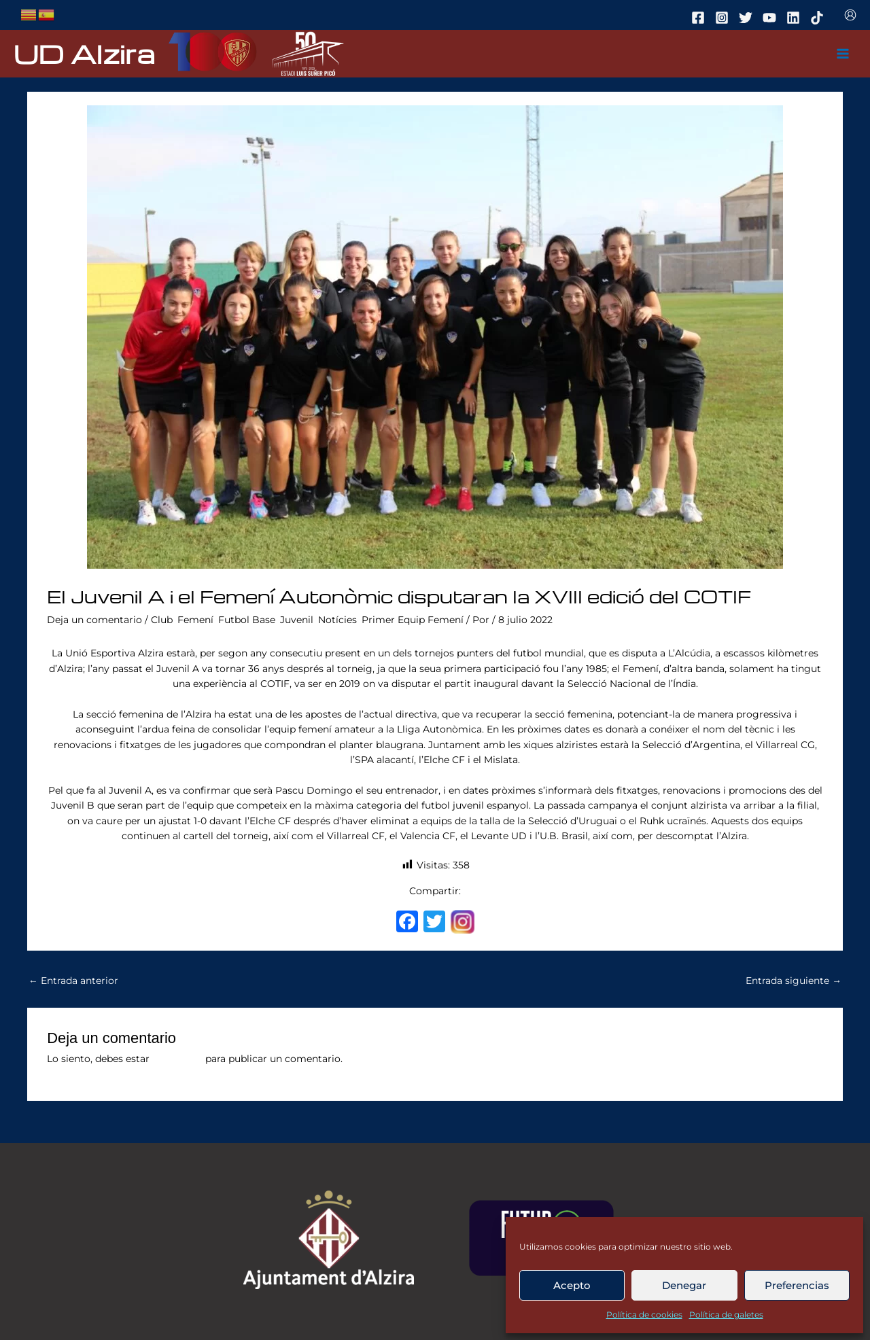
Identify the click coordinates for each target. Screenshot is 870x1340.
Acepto (572, 1285)
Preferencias (797, 1285)
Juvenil (296, 619)
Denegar (684, 1285)
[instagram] (724, 17)
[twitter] (747, 17)
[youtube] (771, 17)
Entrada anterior (73, 980)
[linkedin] (795, 17)
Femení (195, 619)
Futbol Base (246, 619)
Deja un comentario (94, 619)
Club (162, 619)
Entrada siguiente (793, 980)
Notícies (337, 619)
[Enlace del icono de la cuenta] (850, 15)
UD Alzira (84, 53)
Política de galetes (726, 1314)
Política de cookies (644, 1314)
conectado (177, 1058)
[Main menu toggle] (843, 54)
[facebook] (700, 17)
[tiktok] (819, 17)
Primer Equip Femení (413, 619)
